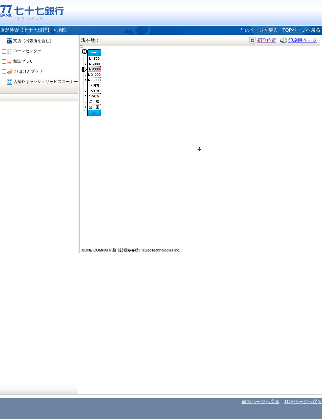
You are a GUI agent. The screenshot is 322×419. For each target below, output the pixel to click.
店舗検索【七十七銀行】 (26, 30)
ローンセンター (24, 51)
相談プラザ (20, 61)
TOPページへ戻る (301, 30)
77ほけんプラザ (25, 71)
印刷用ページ (302, 40)
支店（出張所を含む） (30, 40)
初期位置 (266, 40)
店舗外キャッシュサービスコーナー (42, 81)
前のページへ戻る (259, 30)
